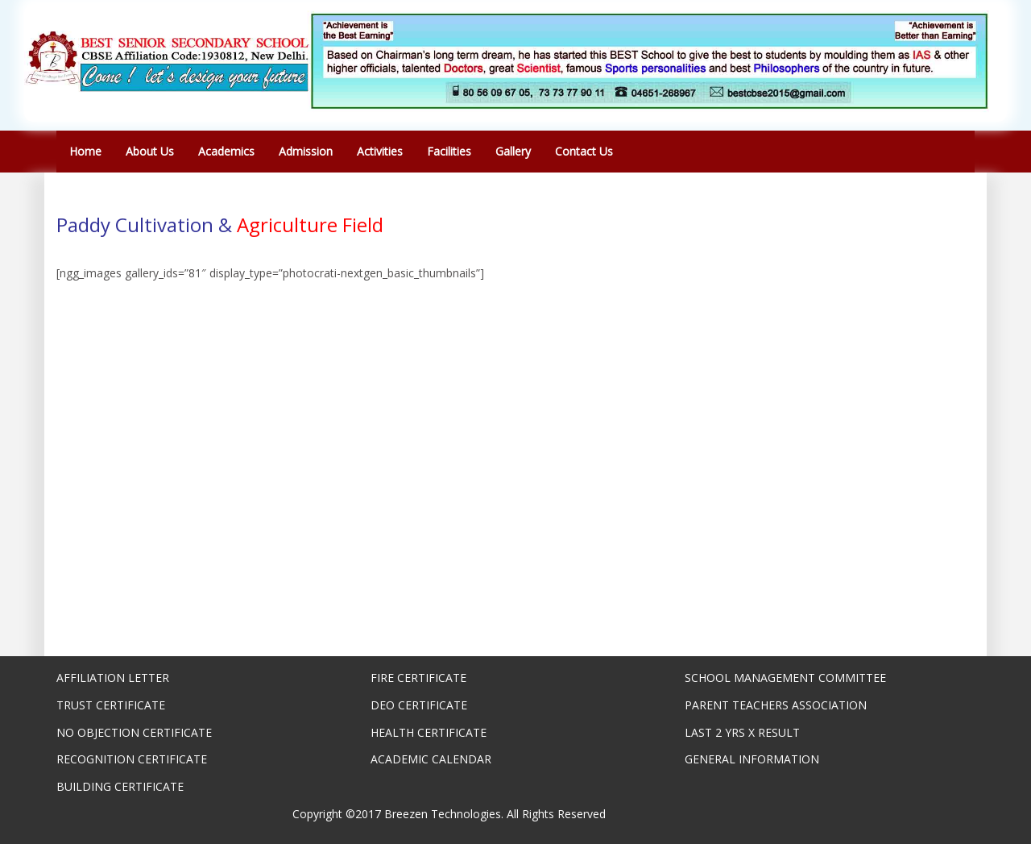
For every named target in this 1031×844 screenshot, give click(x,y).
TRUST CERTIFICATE (110, 705)
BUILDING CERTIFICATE (120, 786)
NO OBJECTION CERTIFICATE (134, 732)
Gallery (513, 151)
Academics (226, 151)
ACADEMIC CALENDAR (431, 759)
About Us (150, 151)
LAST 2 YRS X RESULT (742, 732)
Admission (306, 151)
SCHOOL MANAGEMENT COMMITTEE (785, 677)
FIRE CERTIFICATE (418, 677)
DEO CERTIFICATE (419, 705)
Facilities (449, 151)
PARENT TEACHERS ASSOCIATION (776, 705)
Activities (380, 151)
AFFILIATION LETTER (112, 677)
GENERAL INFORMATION (752, 759)
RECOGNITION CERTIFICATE (131, 759)
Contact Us (584, 151)
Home (85, 151)
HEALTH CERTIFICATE (429, 732)
